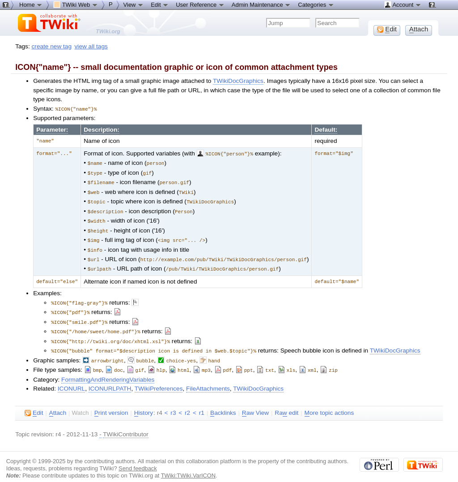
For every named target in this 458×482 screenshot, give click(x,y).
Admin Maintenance (261, 4)
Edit (160, 4)
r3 (173, 403)
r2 (187, 403)
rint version (111, 403)
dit (34, 403)
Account (402, 4)
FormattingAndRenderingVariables (107, 369)
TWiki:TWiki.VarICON (188, 465)
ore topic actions (329, 403)
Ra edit (286, 403)
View (133, 4)
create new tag (52, 46)
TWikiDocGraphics (238, 80)
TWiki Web (75, 4)
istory (143, 403)
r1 (201, 403)
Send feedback (138, 458)
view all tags (91, 46)
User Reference (200, 4)
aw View (255, 403)
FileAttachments (208, 378)
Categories (316, 4)
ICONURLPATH (110, 378)
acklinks (223, 403)
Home (30, 4)
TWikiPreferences (159, 378)
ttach (58, 403)
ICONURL (71, 378)
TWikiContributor (125, 424)
